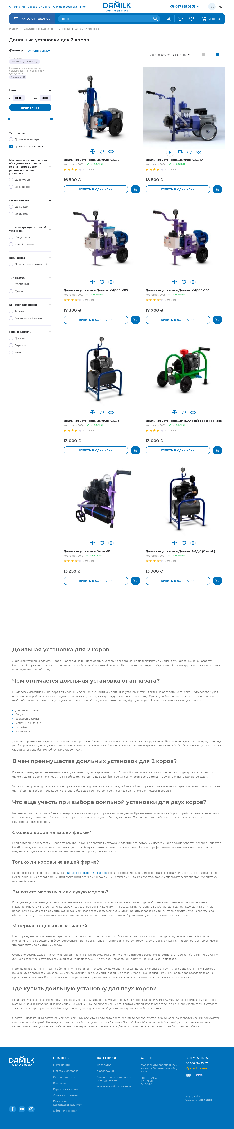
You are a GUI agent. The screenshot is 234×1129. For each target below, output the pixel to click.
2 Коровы (64, 28)
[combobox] (109, 18)
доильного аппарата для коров (86, 872)
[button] (92, 151)
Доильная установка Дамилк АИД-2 (91, 160)
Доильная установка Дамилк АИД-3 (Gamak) (180, 551)
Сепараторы (105, 1065)
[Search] (155, 18)
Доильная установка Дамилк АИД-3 (91, 421)
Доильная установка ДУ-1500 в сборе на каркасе (184, 421)
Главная (13, 28)
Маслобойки (105, 1071)
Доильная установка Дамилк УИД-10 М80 (96, 290)
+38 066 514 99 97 (196, 1063)
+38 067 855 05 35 (196, 1058)
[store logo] (117, 6)
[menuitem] (17, 6)
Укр (221, 6)
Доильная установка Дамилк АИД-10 (174, 160)
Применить (30, 107)
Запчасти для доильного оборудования (114, 1078)
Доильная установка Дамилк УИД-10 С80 (177, 290)
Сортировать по (160, 54)
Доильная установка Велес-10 (87, 551)
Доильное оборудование (38, 28)
